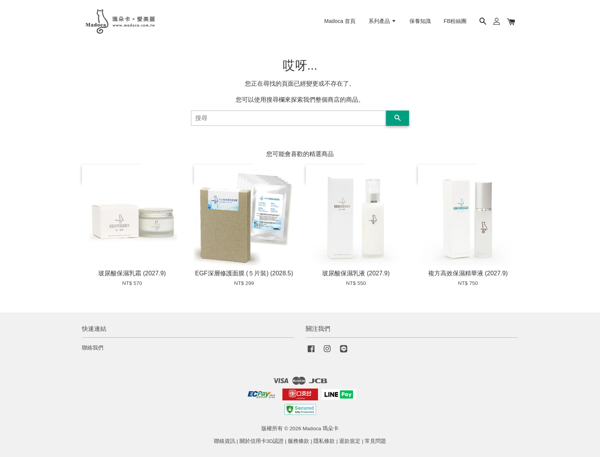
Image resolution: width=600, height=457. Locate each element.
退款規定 (349, 441)
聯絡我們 (92, 348)
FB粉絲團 (455, 21)
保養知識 (420, 21)
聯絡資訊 (224, 441)
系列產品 (382, 21)
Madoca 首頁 (339, 21)
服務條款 (298, 441)
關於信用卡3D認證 (262, 441)
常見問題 (375, 441)
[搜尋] (288, 118)
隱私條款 (324, 441)
